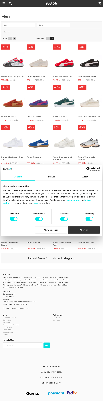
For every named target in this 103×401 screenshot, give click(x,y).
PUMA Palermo (8, 117)
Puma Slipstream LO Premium (63, 158)
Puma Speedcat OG (36, 76)
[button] (19, 25)
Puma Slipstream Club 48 (12, 158)
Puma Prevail (33, 242)
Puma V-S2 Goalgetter (12, 76)
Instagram (57, 320)
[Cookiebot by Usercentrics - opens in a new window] (88, 169)
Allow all (84, 230)
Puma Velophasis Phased (86, 158)
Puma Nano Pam (86, 242)
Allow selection (51, 230)
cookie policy (73, 200)
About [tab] (85, 177)
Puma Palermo (34, 157)
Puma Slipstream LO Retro (11, 243)
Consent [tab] (18, 177)
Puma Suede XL (60, 117)
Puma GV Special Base (89, 117)
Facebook (56, 318)
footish (50, 258)
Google (36, 203)
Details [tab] (51, 177)
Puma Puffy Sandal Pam (62, 243)
